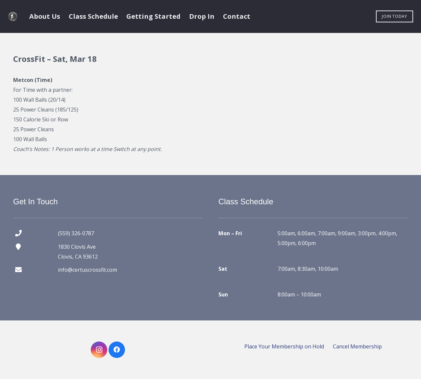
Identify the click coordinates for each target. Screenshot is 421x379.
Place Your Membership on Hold (284, 346)
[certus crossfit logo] (13, 16)
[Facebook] (117, 349)
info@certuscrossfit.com (87, 269)
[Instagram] (99, 349)
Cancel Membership (357, 346)
